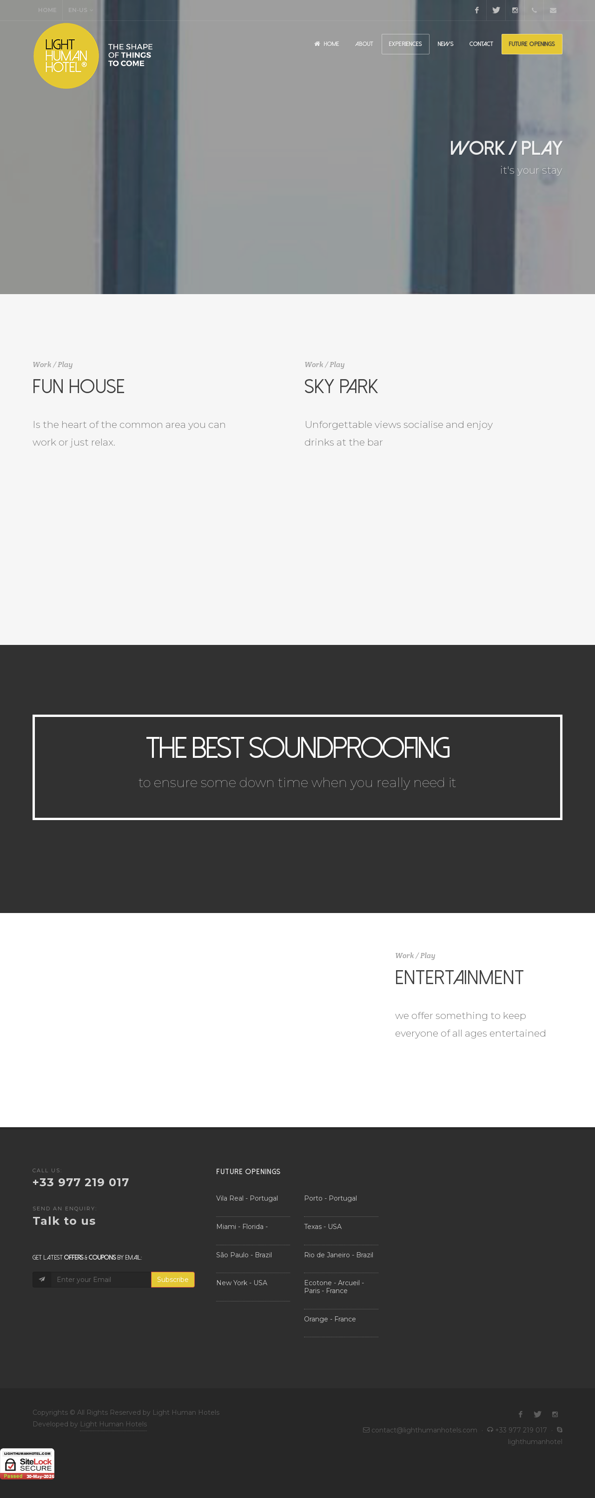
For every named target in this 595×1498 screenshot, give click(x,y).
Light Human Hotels (113, 1424)
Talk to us (64, 1221)
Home (47, 10)
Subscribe (173, 1279)
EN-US (80, 10)
